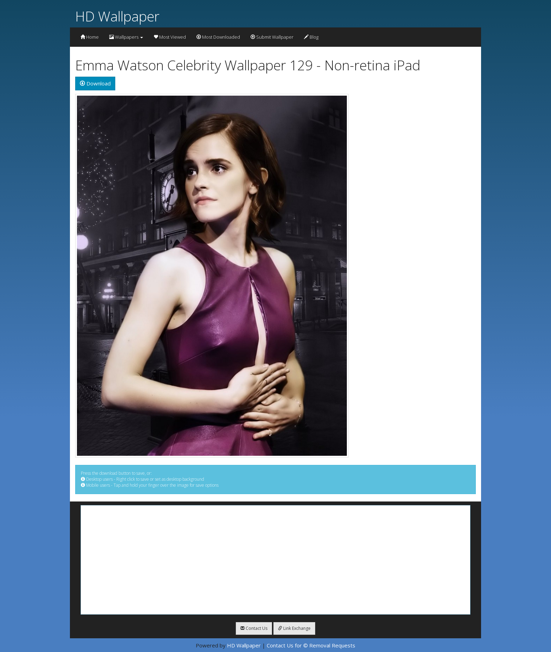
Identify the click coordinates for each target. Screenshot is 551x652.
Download (95, 83)
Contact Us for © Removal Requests (311, 645)
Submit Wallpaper (272, 37)
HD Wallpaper (117, 16)
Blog (311, 37)
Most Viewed (170, 37)
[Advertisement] (275, 560)
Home (89, 37)
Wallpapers (126, 37)
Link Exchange (294, 628)
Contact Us (253, 628)
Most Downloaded (218, 37)
